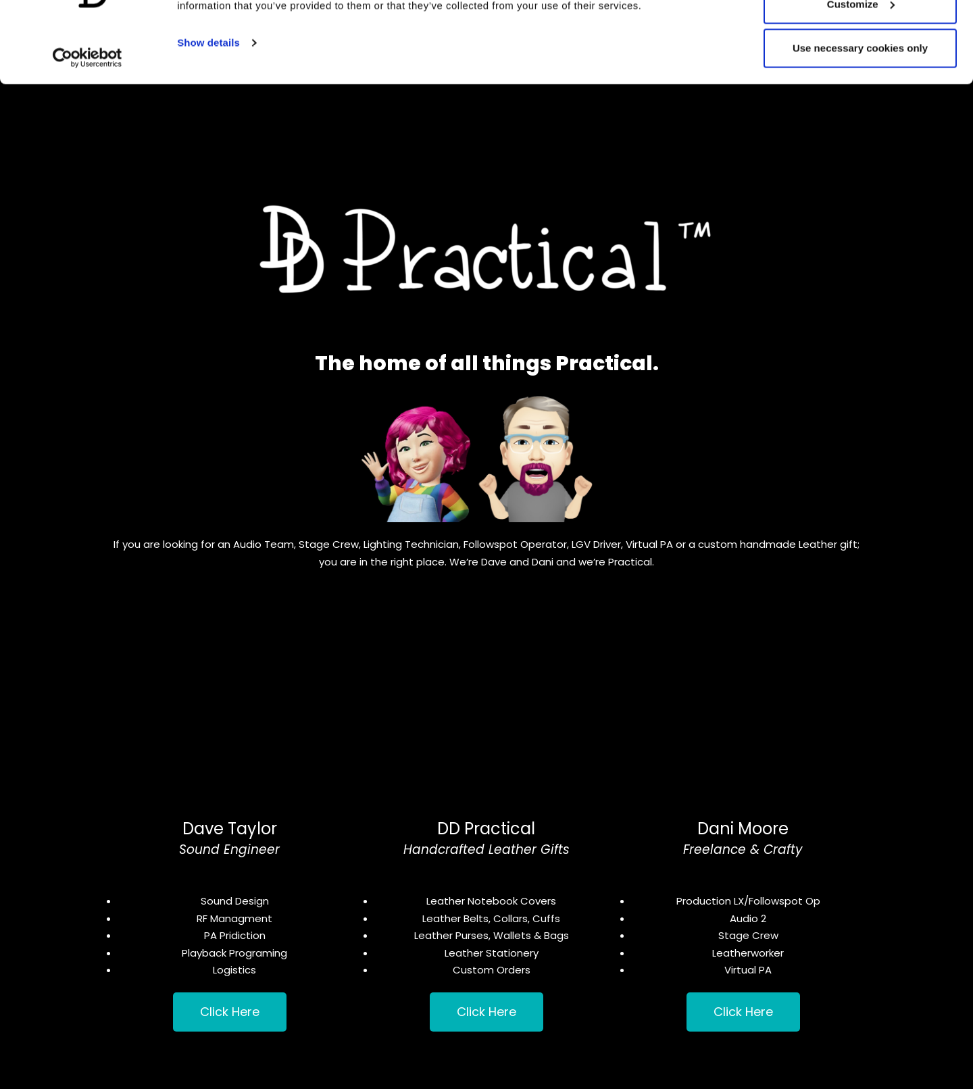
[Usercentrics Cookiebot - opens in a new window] (87, 134)
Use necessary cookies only (860, 124)
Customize (861, 80)
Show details (208, 118)
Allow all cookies (860, 35)
